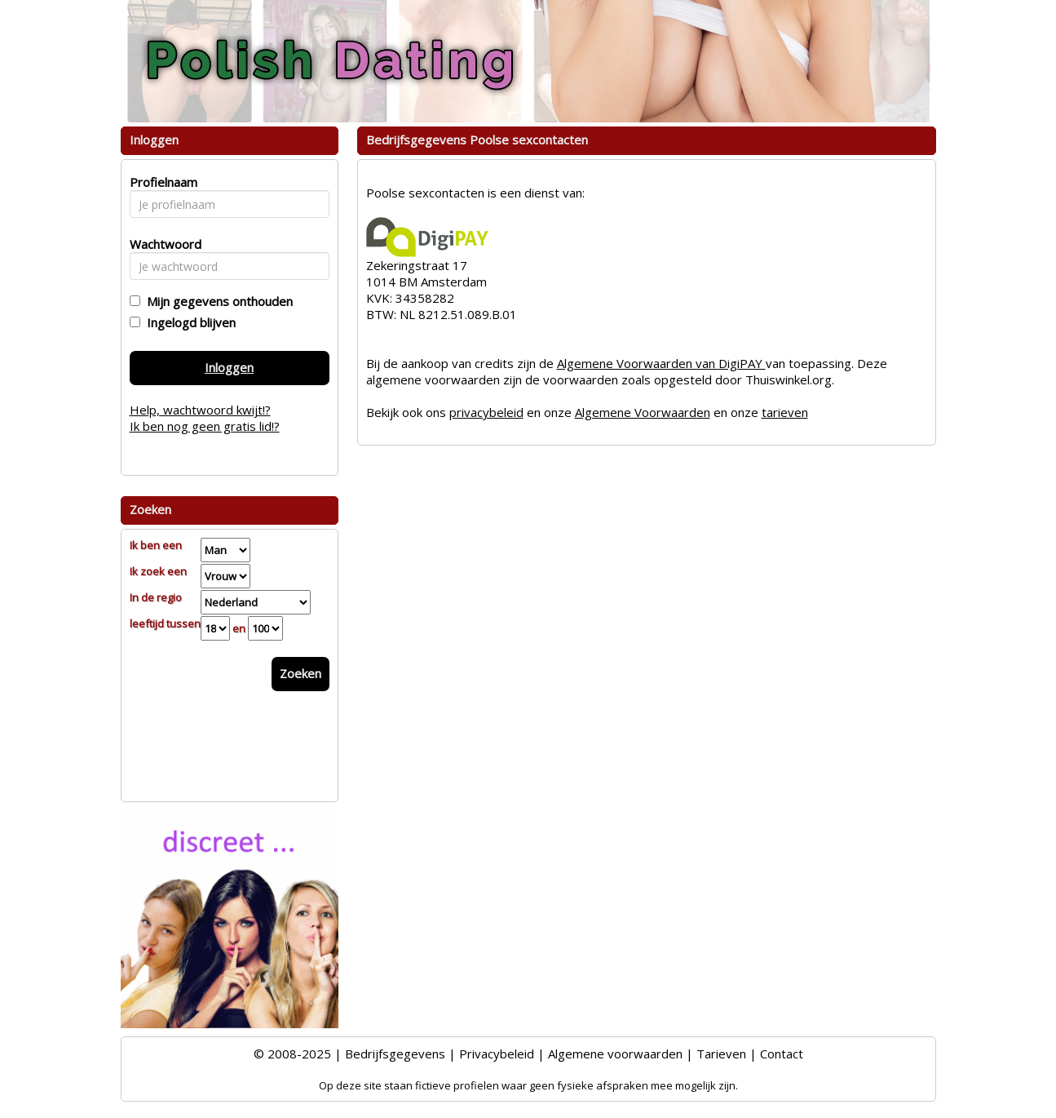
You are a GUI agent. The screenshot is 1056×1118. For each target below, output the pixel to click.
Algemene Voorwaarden (642, 412)
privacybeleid (486, 412)
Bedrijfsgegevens (395, 1053)
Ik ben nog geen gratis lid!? (205, 426)
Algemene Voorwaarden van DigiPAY (661, 363)
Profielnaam (161, 182)
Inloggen (229, 367)
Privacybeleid (496, 1053)
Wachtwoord (161, 244)
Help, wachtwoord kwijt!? (200, 410)
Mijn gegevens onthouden (216, 301)
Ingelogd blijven (188, 322)
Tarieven (721, 1053)
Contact (781, 1053)
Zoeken (300, 673)
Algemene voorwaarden (615, 1053)
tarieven (785, 412)
